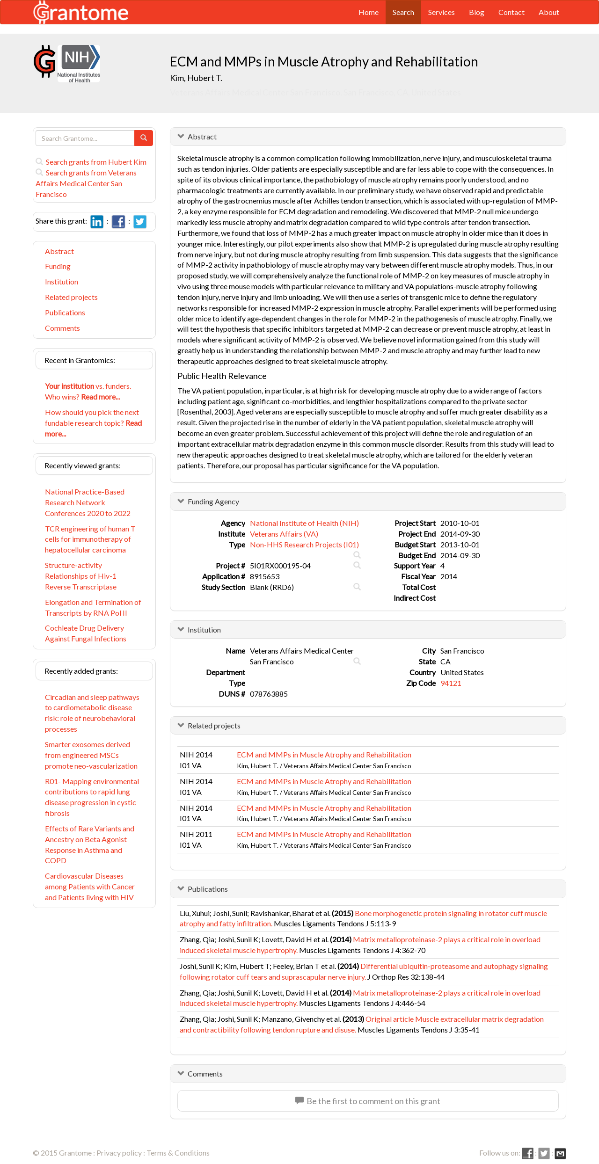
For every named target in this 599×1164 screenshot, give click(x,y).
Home (368, 11)
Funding (58, 266)
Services (441, 11)
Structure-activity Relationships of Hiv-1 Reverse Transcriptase (81, 575)
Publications (65, 312)
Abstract (59, 251)
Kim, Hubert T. (196, 78)
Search (403, 11)
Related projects (71, 296)
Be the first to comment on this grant (367, 1101)
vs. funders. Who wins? (88, 391)
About (549, 11)
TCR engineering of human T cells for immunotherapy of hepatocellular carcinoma (90, 539)
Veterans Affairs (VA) (284, 533)
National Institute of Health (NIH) (304, 522)
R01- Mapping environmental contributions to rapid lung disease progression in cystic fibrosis (92, 797)
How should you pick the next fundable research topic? (93, 422)
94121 (450, 682)
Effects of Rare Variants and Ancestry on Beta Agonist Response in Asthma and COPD (89, 844)
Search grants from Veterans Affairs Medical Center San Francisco (86, 183)
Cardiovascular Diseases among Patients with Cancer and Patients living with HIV (90, 886)
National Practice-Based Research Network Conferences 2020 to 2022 (88, 502)
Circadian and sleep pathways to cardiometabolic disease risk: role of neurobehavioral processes (92, 713)
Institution (61, 281)
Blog (476, 11)
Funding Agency (213, 501)
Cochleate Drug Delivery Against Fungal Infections (85, 633)
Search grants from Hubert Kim (91, 161)
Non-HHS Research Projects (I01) (304, 544)
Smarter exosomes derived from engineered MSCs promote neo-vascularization (91, 755)
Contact (511, 11)
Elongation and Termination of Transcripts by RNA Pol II (93, 607)
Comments (62, 327)
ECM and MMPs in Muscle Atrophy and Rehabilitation (324, 754)
